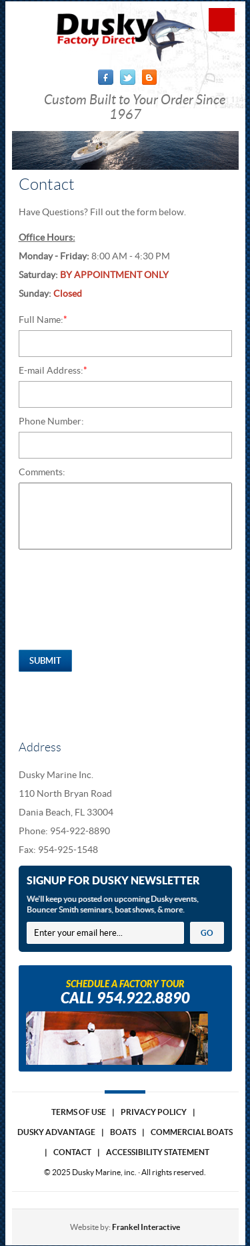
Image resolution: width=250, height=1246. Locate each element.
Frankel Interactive (146, 1227)
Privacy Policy (154, 1112)
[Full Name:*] (125, 343)
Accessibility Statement (157, 1152)
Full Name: (43, 319)
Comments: (42, 472)
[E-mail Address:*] (125, 394)
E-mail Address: (53, 370)
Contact (72, 1152)
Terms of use (78, 1112)
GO (207, 932)
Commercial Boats (192, 1132)
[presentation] (120, 604)
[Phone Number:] (125, 445)
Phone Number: (51, 421)
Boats (123, 1132)
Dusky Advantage (56, 1132)
